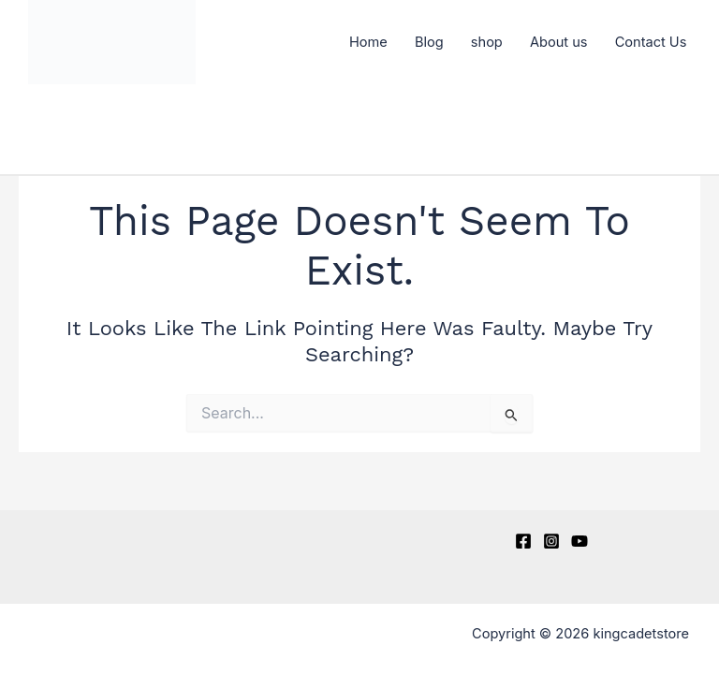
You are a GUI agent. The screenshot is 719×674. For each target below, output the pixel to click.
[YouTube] (579, 541)
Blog (429, 42)
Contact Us (651, 42)
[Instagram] (551, 541)
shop (487, 42)
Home (368, 42)
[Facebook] (523, 541)
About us (559, 42)
